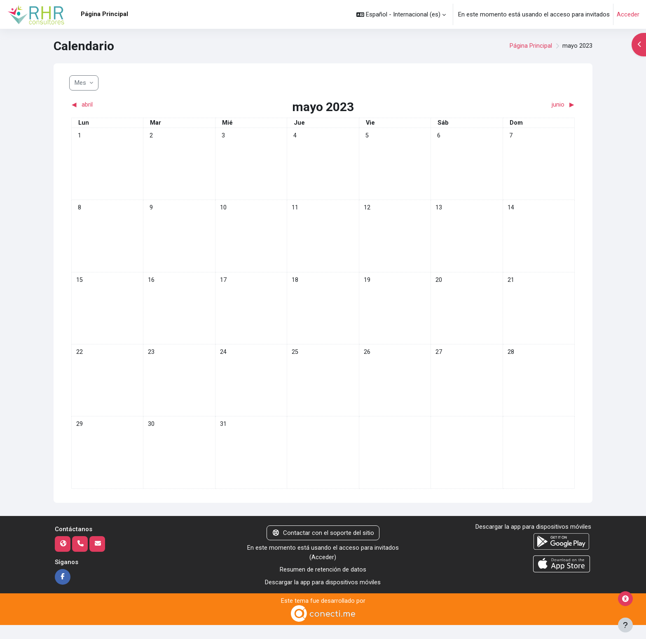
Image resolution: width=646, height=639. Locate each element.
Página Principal (531, 46)
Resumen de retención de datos (323, 583)
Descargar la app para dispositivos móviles (323, 595)
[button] (401, 14)
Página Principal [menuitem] (104, 14)
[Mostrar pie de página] (625, 625)
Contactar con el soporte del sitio (323, 546)
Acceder (628, 14)
